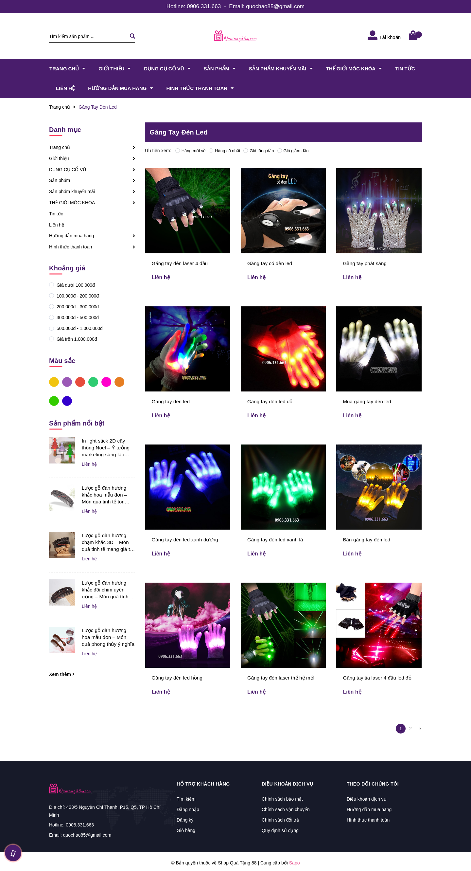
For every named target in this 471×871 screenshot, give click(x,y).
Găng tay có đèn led (269, 263)
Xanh (93, 381)
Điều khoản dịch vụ (367, 799)
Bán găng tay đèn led (366, 539)
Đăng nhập (188, 809)
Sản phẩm (59, 180)
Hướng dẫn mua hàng (71, 235)
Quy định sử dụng (280, 830)
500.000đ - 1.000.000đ (79, 328)
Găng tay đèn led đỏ (270, 401)
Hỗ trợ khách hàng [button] (203, 784)
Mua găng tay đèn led (367, 401)
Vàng (54, 381)
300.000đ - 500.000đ (77, 317)
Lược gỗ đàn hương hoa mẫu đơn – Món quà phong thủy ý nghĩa (108, 637)
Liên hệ (56, 224)
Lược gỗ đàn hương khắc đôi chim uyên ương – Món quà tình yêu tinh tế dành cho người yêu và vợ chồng (107, 590)
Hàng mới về (190, 150)
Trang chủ (59, 147)
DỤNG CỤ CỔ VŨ (67, 169)
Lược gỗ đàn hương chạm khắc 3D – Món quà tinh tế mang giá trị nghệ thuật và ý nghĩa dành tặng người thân (107, 543)
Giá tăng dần (258, 150)
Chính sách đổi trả (280, 820)
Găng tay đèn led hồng (177, 677)
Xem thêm (62, 674)
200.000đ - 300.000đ (77, 306)
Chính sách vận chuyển (286, 809)
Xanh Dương (67, 400)
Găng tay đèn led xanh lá (275, 539)
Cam (119, 381)
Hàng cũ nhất (224, 150)
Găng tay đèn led (171, 401)
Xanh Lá (54, 400)
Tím (67, 381)
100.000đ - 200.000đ (77, 296)
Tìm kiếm (186, 799)
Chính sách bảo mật (282, 799)
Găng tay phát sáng (365, 263)
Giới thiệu (59, 158)
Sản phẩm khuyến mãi (72, 191)
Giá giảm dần (293, 150)
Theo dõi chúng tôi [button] (373, 784)
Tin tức (56, 213)
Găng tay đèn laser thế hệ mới (280, 677)
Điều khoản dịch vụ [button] (287, 784)
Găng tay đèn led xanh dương (185, 539)
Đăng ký (185, 820)
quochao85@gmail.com (275, 6)
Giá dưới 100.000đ (75, 285)
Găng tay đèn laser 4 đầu (180, 263)
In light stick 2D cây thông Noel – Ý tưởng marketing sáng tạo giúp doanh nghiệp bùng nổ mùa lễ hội (106, 448)
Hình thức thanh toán (70, 246)
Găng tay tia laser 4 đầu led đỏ (377, 677)
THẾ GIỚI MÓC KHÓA (72, 202)
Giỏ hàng (186, 830)
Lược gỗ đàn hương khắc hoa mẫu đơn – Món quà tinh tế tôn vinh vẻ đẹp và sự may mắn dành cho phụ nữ (107, 495)
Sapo (294, 862)
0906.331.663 (204, 6)
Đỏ (80, 381)
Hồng (106, 381)
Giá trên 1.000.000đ (76, 339)
